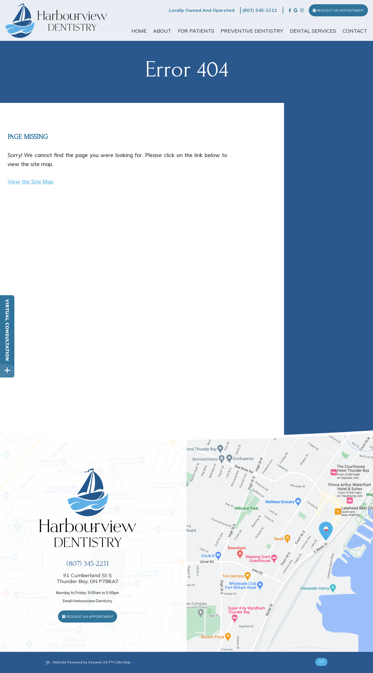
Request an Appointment (338, 10)
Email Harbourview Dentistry (87, 601)
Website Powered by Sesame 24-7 (79, 662)
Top (321, 662)
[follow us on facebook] (290, 10)
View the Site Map (30, 181)
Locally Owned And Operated (201, 10)
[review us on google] (296, 10)
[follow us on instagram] (302, 10)
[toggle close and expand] (7, 370)
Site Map (123, 662)
